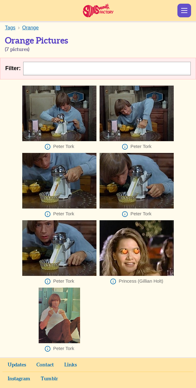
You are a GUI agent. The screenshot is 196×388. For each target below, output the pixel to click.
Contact (45, 364)
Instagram (19, 378)
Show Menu (184, 10)
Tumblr (49, 378)
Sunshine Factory (98, 10)
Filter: (13, 68)
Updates (17, 364)
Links (70, 364)
